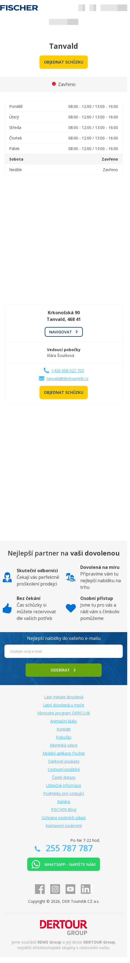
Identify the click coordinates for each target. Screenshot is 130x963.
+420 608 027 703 (67, 370)
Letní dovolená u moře (63, 705)
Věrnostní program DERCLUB (63, 713)
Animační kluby (63, 721)
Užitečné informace (63, 785)
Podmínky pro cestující (63, 793)
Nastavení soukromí (64, 825)
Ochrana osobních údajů (64, 817)
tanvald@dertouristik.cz (67, 378)
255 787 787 (68, 848)
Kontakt (64, 729)
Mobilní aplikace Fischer (63, 753)
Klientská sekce (64, 745)
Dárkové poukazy (63, 761)
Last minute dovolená (63, 697)
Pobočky (63, 737)
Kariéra (63, 801)
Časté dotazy (64, 777)
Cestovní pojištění (64, 769)
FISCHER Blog (63, 809)
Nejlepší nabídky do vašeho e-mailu (64, 638)
